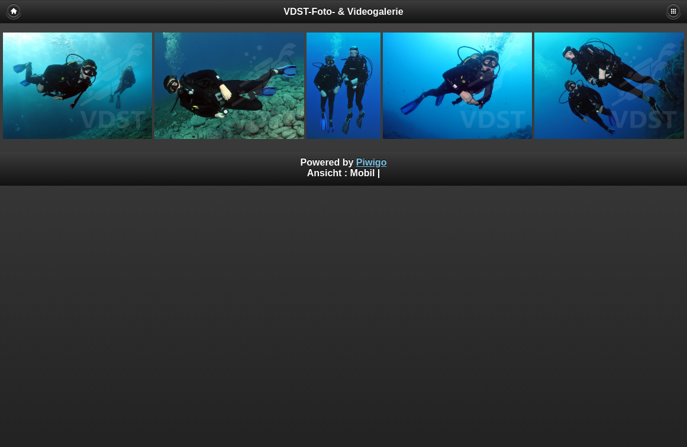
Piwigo (371, 162)
